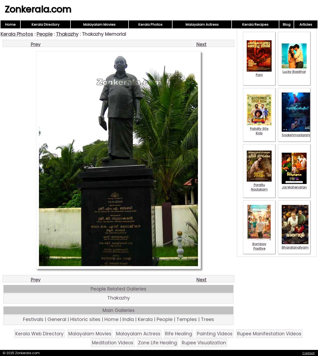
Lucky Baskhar (294, 69)
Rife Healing (178, 334)
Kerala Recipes (255, 24)
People (44, 34)
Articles (305, 24)
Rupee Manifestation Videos (269, 334)
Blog (286, 24)
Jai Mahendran (294, 185)
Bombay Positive (259, 244)
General (56, 319)
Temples (186, 319)
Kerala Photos (150, 24)
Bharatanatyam (295, 245)
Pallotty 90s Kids (259, 128)
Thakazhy (67, 34)
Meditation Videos (112, 343)
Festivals (33, 319)
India (128, 319)
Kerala (145, 319)
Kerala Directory (45, 24)
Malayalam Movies (99, 24)
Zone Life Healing (157, 343)
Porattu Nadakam (259, 185)
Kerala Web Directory (39, 334)
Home (10, 24)
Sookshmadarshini (297, 132)
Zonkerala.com (38, 9)
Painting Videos (214, 334)
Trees (207, 319)
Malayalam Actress (202, 24)
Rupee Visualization (204, 343)
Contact (308, 353)
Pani (259, 72)
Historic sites (85, 319)
